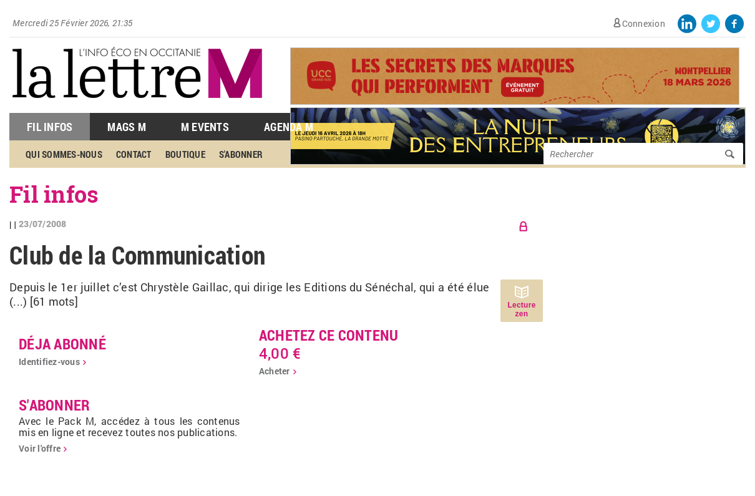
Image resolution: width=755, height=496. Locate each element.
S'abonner (241, 154)
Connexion (643, 23)
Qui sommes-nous (64, 154)
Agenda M (288, 126)
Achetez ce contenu (329, 335)
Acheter (274, 371)
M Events (205, 126)
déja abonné (62, 344)
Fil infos (54, 194)
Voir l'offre (40, 448)
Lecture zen (521, 309)
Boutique (185, 154)
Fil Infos (49, 126)
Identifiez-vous (49, 361)
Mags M (126, 126)
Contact (134, 154)
